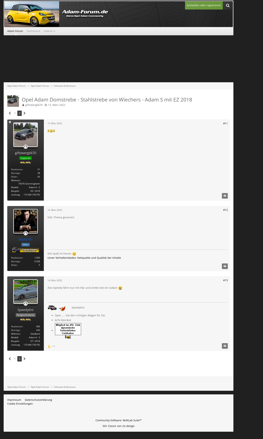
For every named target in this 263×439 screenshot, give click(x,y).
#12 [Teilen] (225, 210)
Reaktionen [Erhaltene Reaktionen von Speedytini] (16, 326)
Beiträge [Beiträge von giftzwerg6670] (15, 173)
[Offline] (25, 147)
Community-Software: (119, 420)
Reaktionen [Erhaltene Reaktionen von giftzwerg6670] (16, 169)
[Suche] (227, 5)
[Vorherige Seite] (10, 113)
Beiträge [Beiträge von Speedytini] (15, 330)
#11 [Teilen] (225, 123)
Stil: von (119, 426)
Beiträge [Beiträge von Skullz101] (15, 261)
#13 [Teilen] (225, 280)
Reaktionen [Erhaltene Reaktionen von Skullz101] (16, 257)
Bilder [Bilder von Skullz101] (14, 265)
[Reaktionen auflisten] (51, 346)
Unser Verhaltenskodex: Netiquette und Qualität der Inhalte (84, 257)
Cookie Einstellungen (20, 403)
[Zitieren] (225, 196)
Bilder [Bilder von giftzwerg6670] (14, 176)
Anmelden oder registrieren (204, 5)
